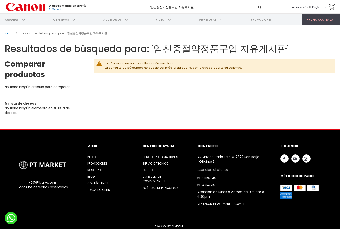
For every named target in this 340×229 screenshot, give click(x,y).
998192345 (206, 177)
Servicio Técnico (155, 162)
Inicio (9, 32)
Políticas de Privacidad (160, 187)
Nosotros (95, 169)
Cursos (148, 169)
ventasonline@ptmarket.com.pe (221, 203)
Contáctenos (97, 182)
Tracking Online (99, 189)
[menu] (170, 19)
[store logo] (24, 6)
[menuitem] (12, 19)
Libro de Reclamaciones (160, 156)
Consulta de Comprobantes (154, 177)
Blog (91, 175)
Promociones (97, 162)
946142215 (206, 184)
